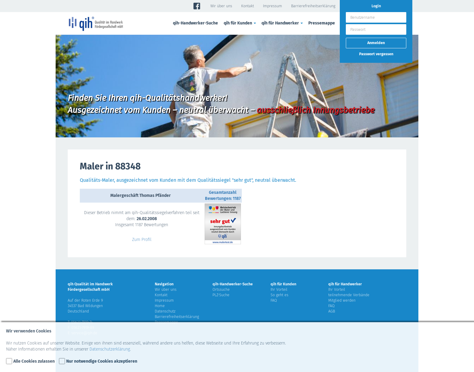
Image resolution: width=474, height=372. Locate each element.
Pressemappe (321, 23)
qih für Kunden (240, 23)
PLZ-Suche (221, 295)
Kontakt (247, 6)
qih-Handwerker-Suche (195, 23)
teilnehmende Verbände (348, 295)
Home (160, 305)
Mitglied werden (342, 300)
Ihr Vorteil (279, 289)
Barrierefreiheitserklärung (313, 6)
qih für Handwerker (282, 23)
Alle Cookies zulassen (34, 361)
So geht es (279, 295)
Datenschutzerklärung (109, 349)
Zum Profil (141, 239)
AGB (331, 311)
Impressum (272, 6)
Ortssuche (221, 289)
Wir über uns (221, 6)
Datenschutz (165, 311)
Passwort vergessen (376, 54)
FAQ (274, 300)
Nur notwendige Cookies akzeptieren (101, 361)
